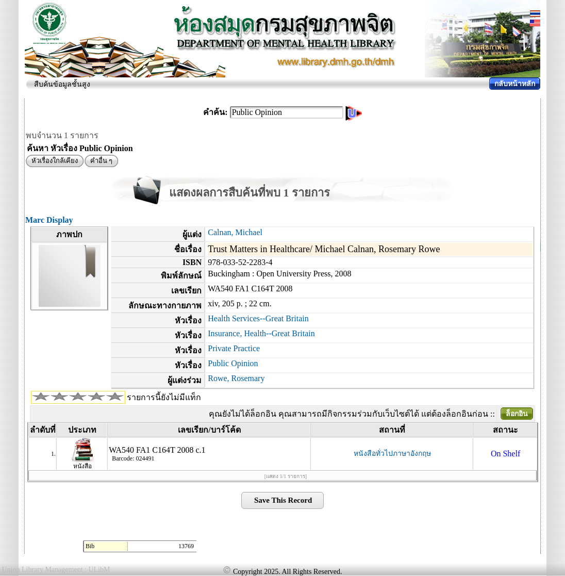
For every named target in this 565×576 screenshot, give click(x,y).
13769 (186, 546)
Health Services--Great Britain (258, 318)
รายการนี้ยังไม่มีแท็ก (164, 397)
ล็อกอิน (517, 414)
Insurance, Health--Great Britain (261, 333)
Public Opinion (233, 363)
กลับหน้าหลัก (514, 84)
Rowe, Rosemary (236, 378)
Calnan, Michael (235, 232)
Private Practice (234, 348)
